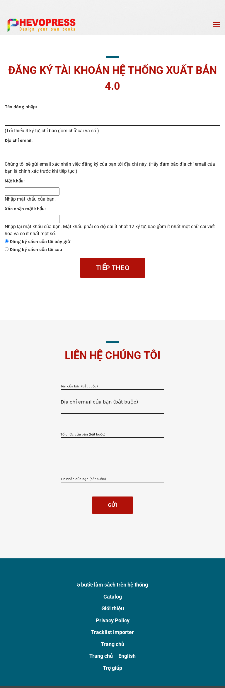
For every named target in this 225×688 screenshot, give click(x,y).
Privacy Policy (112, 620)
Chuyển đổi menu (216, 25)
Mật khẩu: (15, 181)
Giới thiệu (112, 608)
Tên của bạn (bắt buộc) (79, 386)
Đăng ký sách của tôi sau (36, 249)
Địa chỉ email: (19, 140)
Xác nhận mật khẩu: (25, 208)
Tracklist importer (112, 632)
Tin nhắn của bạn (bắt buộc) (83, 479)
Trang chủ (112, 644)
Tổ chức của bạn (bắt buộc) (83, 434)
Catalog (112, 597)
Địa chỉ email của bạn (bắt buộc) (99, 401)
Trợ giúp (112, 668)
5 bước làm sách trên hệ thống (112, 585)
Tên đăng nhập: (21, 106)
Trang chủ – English (112, 656)
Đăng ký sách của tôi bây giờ (40, 241)
